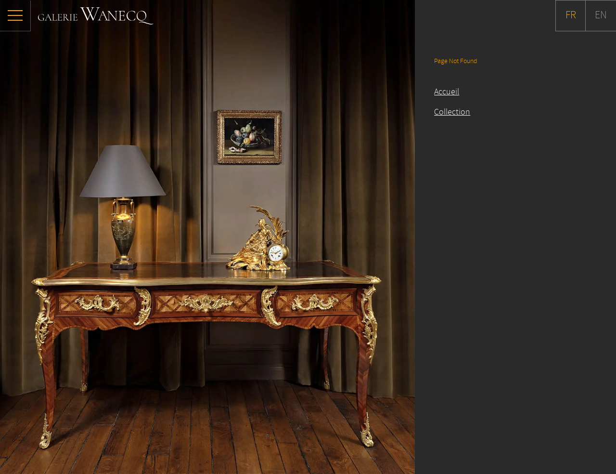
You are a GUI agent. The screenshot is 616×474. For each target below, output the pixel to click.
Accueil (446, 92)
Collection (452, 112)
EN (601, 15)
